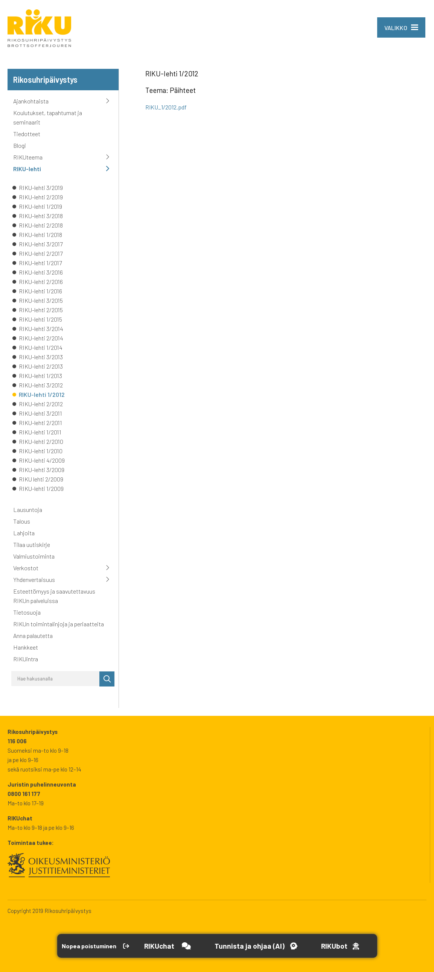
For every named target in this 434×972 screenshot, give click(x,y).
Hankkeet (25, 647)
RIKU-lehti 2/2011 (40, 422)
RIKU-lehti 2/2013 (41, 366)
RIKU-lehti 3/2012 (41, 385)
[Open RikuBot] (360, 946)
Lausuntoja (27, 509)
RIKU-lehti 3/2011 (40, 413)
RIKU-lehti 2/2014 (41, 338)
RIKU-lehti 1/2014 (40, 347)
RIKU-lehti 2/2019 (41, 196)
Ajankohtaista (31, 101)
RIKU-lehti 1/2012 (42, 394)
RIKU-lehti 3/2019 (41, 187)
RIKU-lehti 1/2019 (40, 206)
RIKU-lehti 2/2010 (41, 441)
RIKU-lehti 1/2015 (40, 319)
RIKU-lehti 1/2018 (40, 234)
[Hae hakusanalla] (55, 678)
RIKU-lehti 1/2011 (40, 432)
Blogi (19, 145)
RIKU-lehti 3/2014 (41, 328)
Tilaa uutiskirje (31, 544)
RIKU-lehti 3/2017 (40, 244)
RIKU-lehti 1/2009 (41, 488)
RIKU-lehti (27, 168)
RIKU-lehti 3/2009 (41, 469)
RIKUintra (25, 658)
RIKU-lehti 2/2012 (41, 403)
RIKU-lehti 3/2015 (41, 300)
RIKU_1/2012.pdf (170, 106)
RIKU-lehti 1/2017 (40, 262)
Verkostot (25, 567)
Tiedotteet (26, 133)
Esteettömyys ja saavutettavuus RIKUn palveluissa (54, 596)
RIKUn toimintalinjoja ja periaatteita (58, 623)
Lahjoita (24, 532)
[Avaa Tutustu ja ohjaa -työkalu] (273, 946)
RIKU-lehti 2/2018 (41, 225)
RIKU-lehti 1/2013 (40, 375)
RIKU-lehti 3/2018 (41, 215)
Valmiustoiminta (34, 556)
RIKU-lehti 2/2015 (41, 309)
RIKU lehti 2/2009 (41, 479)
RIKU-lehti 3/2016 (41, 272)
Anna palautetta (33, 635)
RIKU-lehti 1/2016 (40, 291)
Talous (21, 521)
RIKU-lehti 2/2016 (41, 281)
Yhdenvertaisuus (34, 579)
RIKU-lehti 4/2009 (42, 460)
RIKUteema (28, 157)
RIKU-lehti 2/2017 (40, 253)
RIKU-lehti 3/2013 (41, 356)
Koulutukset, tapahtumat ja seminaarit (47, 117)
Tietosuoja (27, 612)
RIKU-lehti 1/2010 (40, 450)
